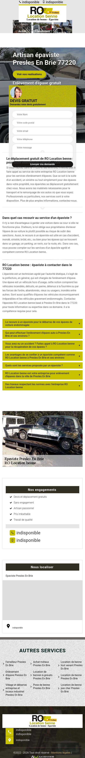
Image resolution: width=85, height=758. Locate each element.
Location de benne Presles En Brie (70, 677)
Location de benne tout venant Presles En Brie (70, 665)
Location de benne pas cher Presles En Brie (70, 688)
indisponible (29, 2)
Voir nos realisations (29, 74)
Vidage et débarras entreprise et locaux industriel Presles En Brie (14, 689)
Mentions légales (60, 752)
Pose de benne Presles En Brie (40, 686)
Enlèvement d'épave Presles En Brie (14, 675)
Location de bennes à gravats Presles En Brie (41, 675)
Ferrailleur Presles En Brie (14, 663)
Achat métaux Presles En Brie (40, 663)
